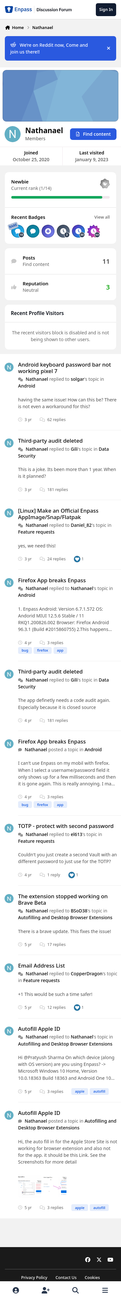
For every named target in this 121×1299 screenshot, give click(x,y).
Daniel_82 (81, 525)
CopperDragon (87, 973)
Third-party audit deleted (50, 440)
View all (102, 217)
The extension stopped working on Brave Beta (63, 899)
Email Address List (41, 965)
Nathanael (36, 379)
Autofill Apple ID (39, 1028)
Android (26, 386)
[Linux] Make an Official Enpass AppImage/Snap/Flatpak (58, 514)
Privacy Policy (34, 1277)
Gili (74, 449)
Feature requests (36, 532)
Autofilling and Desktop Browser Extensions (65, 917)
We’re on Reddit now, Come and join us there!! (49, 48)
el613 (76, 834)
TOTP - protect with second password (66, 826)
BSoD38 (79, 911)
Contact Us (65, 1277)
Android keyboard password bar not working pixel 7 (64, 368)
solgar (77, 379)
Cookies (92, 1277)
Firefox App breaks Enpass (52, 580)
